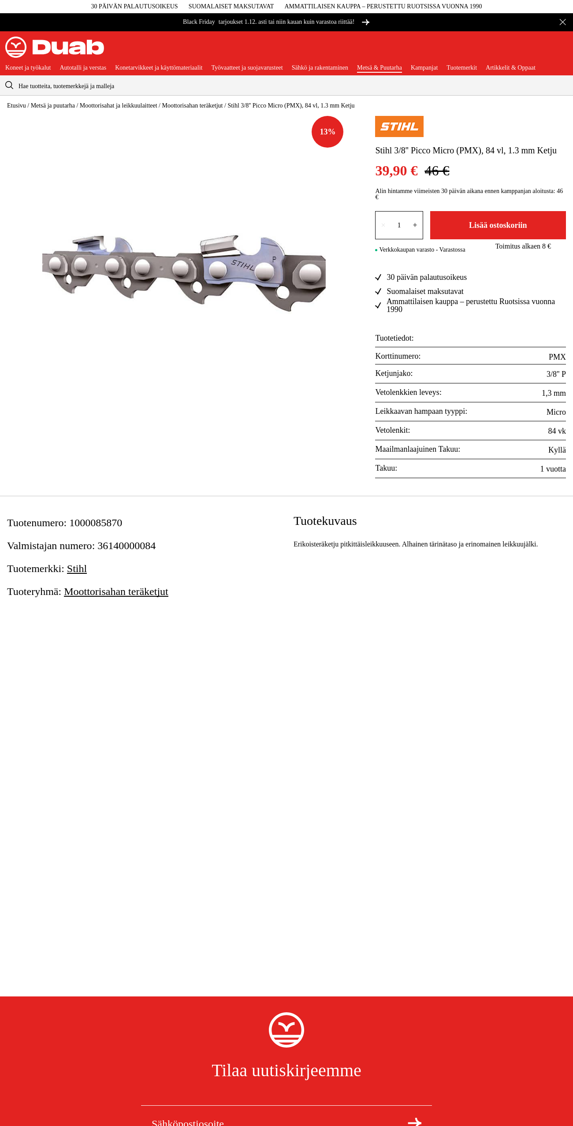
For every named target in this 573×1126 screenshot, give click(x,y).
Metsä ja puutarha (53, 105)
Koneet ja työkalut (28, 68)
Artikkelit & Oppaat (511, 68)
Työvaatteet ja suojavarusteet (247, 68)
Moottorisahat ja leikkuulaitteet (118, 105)
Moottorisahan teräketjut (192, 105)
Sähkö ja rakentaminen (320, 68)
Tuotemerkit (461, 68)
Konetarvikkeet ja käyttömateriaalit (158, 68)
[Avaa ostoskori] (561, 51)
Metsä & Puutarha (379, 68)
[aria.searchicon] (9, 85)
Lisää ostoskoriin (498, 225)
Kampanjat (424, 68)
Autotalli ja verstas (83, 68)
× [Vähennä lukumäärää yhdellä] (383, 225)
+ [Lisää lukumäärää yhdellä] (415, 225)
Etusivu (16, 105)
